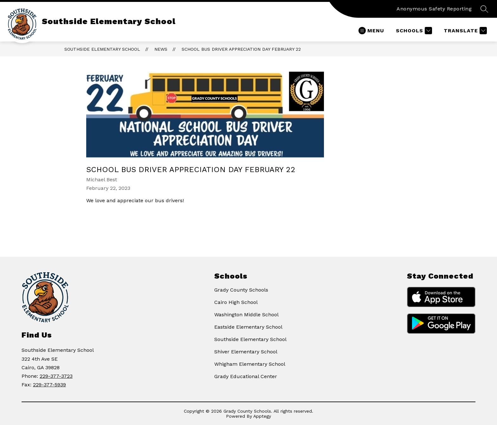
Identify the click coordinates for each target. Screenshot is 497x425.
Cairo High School (236, 302)
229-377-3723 (56, 376)
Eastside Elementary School (248, 327)
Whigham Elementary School (249, 364)
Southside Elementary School (102, 49)
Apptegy (262, 416)
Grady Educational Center (245, 376)
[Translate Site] (464, 31)
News (160, 49)
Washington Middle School (246, 315)
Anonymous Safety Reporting (434, 9)
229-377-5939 (49, 385)
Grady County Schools (241, 290)
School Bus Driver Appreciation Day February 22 (241, 49)
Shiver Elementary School (245, 352)
